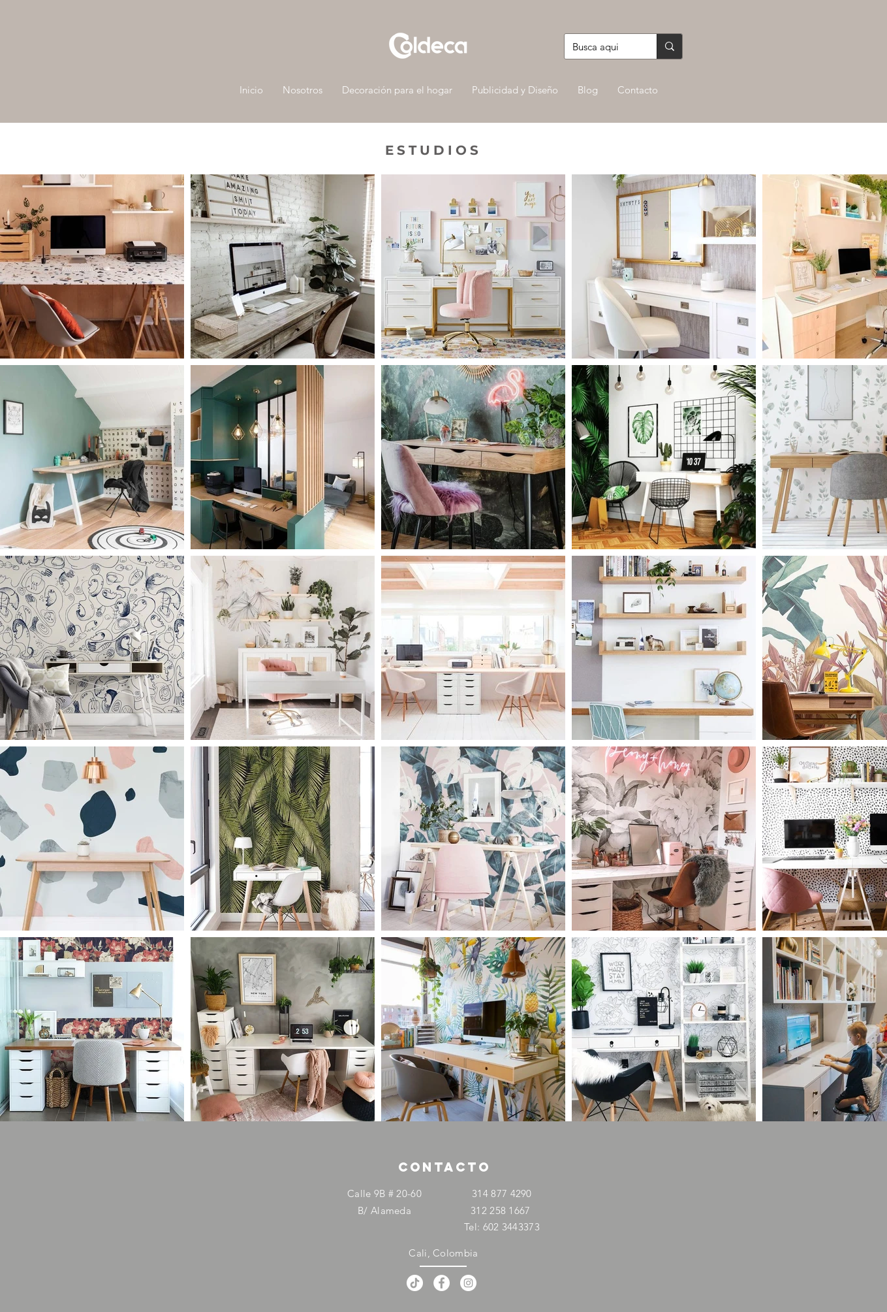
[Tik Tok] (415, 1283)
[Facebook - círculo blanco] (441, 1283)
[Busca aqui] (600, 46)
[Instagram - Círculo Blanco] (468, 1283)
